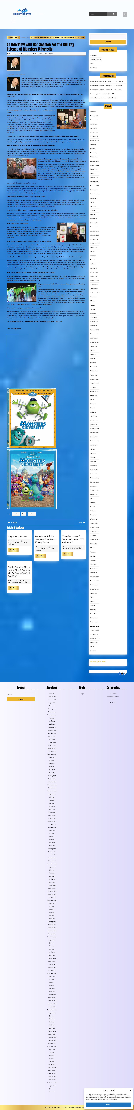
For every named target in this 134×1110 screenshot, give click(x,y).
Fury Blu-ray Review (17, 536)
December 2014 (94, 428)
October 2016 (94, 338)
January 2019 (93, 227)
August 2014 (93, 445)
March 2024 (93, 153)
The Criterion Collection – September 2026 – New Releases (106, 81)
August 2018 (93, 247)
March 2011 (93, 614)
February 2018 (94, 272)
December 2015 (94, 379)
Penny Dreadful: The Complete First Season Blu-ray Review (45, 539)
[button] (130, 1090)
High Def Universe (13, 37)
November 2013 (94, 482)
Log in (82, 694)
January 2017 (93, 326)
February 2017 (94, 321)
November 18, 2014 (43, 547)
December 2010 (94, 626)
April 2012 (93, 560)
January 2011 (93, 622)
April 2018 (93, 264)
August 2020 (93, 169)
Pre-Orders (32, 514)
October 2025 (94, 120)
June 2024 (93, 145)
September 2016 (94, 342)
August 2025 (93, 124)
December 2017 (94, 280)
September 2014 (94, 441)
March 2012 (93, 564)
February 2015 (94, 420)
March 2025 (93, 128)
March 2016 (93, 367)
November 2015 (94, 383)
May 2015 (92, 408)
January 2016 (93, 375)
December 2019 (94, 182)
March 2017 (93, 317)
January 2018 (93, 276)
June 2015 (92, 404)
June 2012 (93, 552)
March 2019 (93, 219)
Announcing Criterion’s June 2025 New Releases (103, 98)
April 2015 (93, 412)
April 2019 (93, 214)
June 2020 (93, 173)
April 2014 (93, 461)
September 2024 (94, 140)
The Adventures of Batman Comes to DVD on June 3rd (73, 539)
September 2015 (94, 391)
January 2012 (93, 573)
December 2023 (94, 161)
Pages (35, 14)
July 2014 (92, 449)
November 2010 (94, 630)
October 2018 (94, 239)
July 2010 (92, 647)
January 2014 (93, 474)
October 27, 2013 (14, 54)
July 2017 (92, 301)
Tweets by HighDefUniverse (98, 662)
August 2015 (93, 396)
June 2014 (93, 453)
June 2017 (92, 305)
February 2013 (94, 519)
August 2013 (93, 494)
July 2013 (92, 498)
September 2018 (94, 243)
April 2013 (93, 511)
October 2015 (94, 387)
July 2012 (92, 548)
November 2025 (94, 116)
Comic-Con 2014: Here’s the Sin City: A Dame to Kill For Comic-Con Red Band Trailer (19, 572)
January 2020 (94, 177)
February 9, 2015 (15, 541)
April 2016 (93, 363)
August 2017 (93, 297)
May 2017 (92, 309)
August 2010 (93, 642)
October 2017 (94, 289)
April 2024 (93, 149)
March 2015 (93, 416)
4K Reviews (93, 55)
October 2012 (94, 535)
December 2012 (94, 527)
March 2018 (93, 268)
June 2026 (93, 112)
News (23, 514)
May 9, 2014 (68, 547)
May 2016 (92, 359)
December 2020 (94, 165)
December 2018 (94, 231)
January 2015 (93, 424)
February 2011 (94, 618)
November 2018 (94, 235)
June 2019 (93, 206)
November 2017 (94, 284)
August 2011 (93, 593)
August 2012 (93, 544)
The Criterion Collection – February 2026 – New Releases (106, 86)
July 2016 (92, 350)
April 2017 (93, 313)
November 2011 (94, 581)
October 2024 (94, 136)
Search (108, 41)
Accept (108, 1104)
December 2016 (94, 330)
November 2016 (94, 334)
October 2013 (94, 486)
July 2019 (92, 202)
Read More (14, 549)
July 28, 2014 (13, 581)
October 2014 (94, 437)
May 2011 (92, 605)
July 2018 (92, 252)
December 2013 (94, 478)
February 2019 (94, 223)
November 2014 (94, 433)
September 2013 (94, 490)
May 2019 (92, 210)
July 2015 (92, 400)
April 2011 (93, 610)
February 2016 (94, 371)
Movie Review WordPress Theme (54, 1107)
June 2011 (92, 601)
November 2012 (94, 531)
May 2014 (92, 457)
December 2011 (94, 577)
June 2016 (93, 354)
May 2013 (92, 507)
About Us (42, 14)
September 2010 (94, 638)
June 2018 (93, 256)
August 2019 (93, 198)
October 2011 (93, 585)
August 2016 (93, 346)
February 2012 (94, 568)
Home (30, 14)
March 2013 (93, 515)
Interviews (16, 514)
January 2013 (93, 523)
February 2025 (94, 132)
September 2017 (94, 293)
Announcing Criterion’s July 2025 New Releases (103, 94)
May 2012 (92, 556)
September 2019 (94, 194)
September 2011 (94, 589)
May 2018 (92, 260)
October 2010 (94, 634)
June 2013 (92, 503)
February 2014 (94, 470)
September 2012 (94, 540)
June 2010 (93, 651)
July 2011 (92, 597)
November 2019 (94, 186)
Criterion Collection (95, 59)
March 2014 (93, 466)
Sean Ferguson (27, 54)
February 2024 (94, 157)
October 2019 (94, 190)
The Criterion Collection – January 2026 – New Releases (106, 90)
